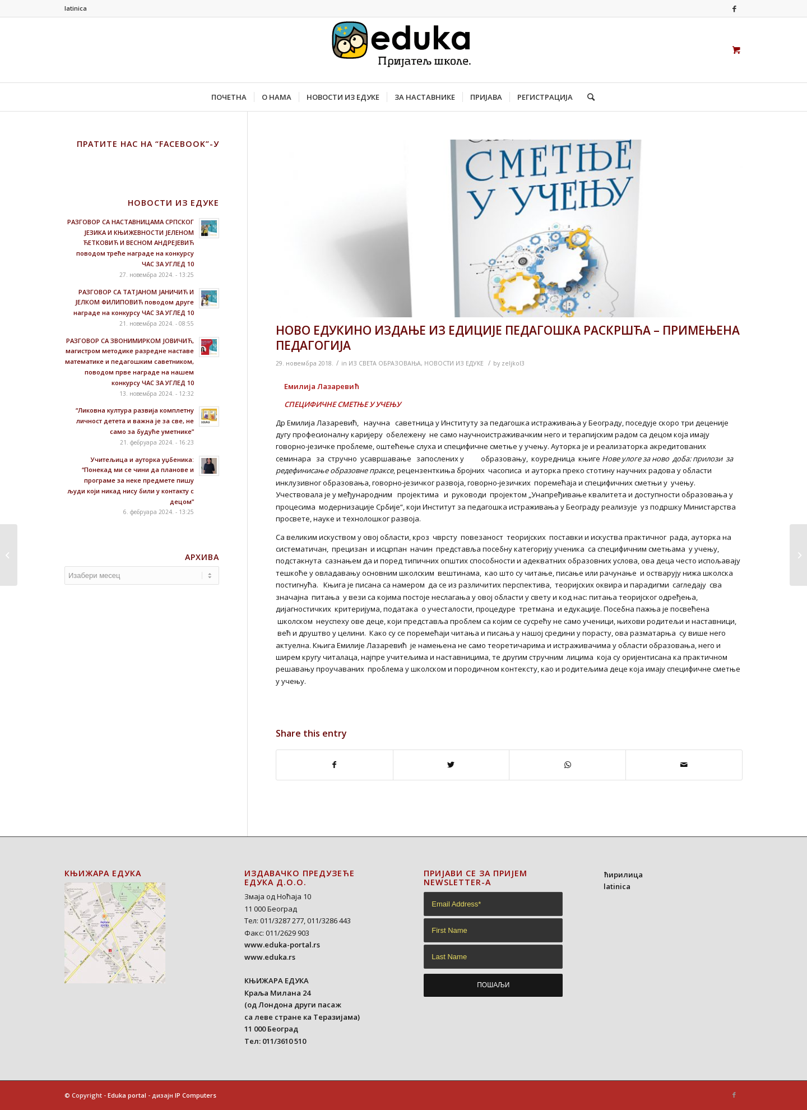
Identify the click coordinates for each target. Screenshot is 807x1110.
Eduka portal (127, 1095)
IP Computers (195, 1095)
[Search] (587, 97)
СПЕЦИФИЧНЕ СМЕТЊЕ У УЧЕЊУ (342, 404)
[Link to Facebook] (734, 8)
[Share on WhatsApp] (567, 764)
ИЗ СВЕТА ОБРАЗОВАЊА (385, 363)
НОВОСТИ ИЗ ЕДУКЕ (454, 363)
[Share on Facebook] (334, 764)
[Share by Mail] (684, 764)
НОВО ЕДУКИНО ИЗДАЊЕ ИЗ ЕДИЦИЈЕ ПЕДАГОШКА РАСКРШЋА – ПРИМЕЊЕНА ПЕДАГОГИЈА (508, 337)
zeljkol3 (513, 363)
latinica (75, 8)
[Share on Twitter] (451, 764)
